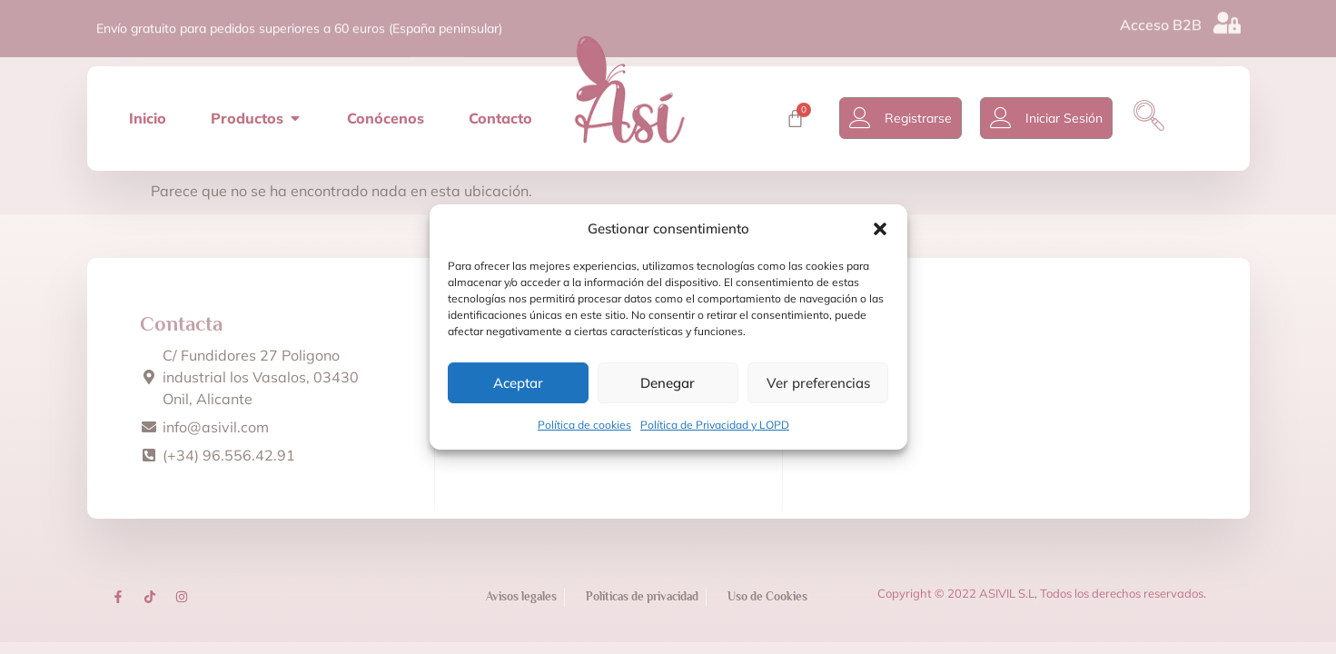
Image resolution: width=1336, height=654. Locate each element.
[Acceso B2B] (1227, 21)
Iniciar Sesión (1069, 115)
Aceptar (518, 382)
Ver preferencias (818, 382)
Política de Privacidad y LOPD (714, 424)
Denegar (667, 382)
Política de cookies (584, 424)
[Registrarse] (865, 115)
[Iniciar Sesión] (1006, 115)
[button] (880, 229)
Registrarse (923, 115)
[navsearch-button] (1154, 115)
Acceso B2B (1161, 23)
